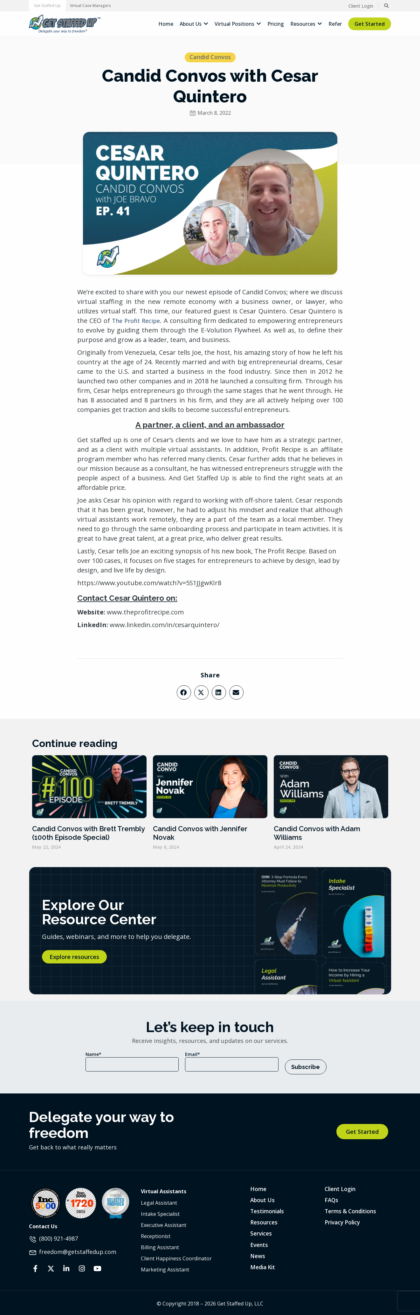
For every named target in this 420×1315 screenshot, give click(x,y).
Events (259, 1243)
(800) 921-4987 (58, 1236)
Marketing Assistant (165, 1267)
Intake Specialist (160, 1211)
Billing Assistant (160, 1245)
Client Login (341, 1186)
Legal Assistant (159, 1200)
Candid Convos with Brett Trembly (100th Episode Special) (88, 833)
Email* (192, 1054)
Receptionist (155, 1233)
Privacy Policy (343, 1220)
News (258, 1255)
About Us (263, 1198)
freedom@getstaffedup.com (77, 1249)
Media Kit (263, 1266)
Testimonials (268, 1209)
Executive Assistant (163, 1222)
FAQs (332, 1198)
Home (258, 1186)
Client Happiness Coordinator (176, 1256)
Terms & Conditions (352, 1209)
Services (261, 1232)
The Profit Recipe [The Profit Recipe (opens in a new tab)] (136, 321)
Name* (93, 1054)
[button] (47, 5)
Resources (264, 1220)
